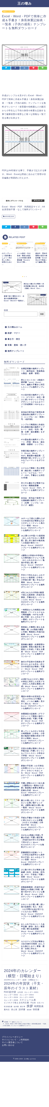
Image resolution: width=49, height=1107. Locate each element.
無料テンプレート (8, 11)
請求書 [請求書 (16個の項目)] (22, 1009)
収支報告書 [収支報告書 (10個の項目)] (8, 1006)
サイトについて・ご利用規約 (15, 1040)
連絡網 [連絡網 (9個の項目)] (29, 1009)
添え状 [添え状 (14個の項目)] (14, 1009)
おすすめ (33, 1059)
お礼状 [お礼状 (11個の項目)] (20, 992)
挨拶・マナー (14, 333)
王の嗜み (24, 3)
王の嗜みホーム (15, 327)
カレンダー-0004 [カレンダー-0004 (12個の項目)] (11, 997)
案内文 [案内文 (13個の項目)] (7, 1009)
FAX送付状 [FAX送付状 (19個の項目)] (10, 992)
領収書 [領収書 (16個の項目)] (36, 1009)
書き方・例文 (14, 339)
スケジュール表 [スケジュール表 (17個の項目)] (27, 1000)
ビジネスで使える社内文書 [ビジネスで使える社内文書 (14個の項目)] (16, 1003)
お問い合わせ (8, 1045)
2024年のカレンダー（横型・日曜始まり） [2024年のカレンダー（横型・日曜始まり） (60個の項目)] (23, 973)
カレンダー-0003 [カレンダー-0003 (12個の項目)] (26, 995)
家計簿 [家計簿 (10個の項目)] (22, 1006)
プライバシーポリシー (12, 1037)
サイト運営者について (12, 1042)
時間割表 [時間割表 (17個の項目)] (39, 1006)
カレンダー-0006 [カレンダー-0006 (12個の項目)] (11, 1000)
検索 (6, 310)
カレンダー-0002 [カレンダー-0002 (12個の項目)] (11, 995)
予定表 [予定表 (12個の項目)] (33, 1003)
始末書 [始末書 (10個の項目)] (16, 1006)
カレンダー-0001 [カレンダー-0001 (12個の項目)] (31, 992)
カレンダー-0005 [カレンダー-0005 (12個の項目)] (26, 997)
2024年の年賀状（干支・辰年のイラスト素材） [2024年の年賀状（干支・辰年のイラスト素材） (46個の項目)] (24, 985)
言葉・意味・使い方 (17, 345)
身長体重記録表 (9, 216)
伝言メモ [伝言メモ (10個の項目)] (40, 1003)
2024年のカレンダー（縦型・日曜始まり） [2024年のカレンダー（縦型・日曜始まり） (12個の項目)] (21, 980)
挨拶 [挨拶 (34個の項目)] (30, 1006)
